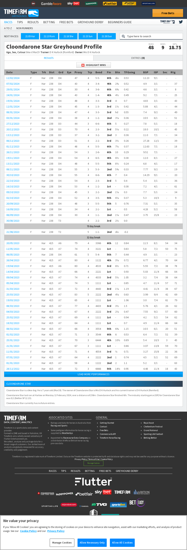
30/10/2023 (12, 175)
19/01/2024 (12, 101)
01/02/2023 (12, 334)
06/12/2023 (12, 141)
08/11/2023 (12, 169)
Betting (49, 22)
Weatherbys (67, 433)
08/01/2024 (12, 112)
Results (33, 22)
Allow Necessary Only (92, 544)
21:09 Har (30, 36)
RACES (53, 471)
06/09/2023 (12, 215)
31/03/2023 (12, 289)
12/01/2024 (12, 106)
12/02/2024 (12, 78)
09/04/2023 (12, 277)
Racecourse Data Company (75, 437)
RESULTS (75, 471)
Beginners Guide (120, 22)
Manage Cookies (93, 463)
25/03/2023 (12, 294)
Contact (103, 426)
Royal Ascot (149, 422)
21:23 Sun (88, 36)
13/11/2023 (12, 163)
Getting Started (107, 422)
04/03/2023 (12, 311)
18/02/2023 (12, 323)
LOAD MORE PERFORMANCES (93, 374)
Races (8, 22)
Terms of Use (93, 459)
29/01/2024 (12, 89)
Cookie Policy (107, 459)
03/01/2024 (12, 118)
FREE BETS (105, 471)
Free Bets (168, 13)
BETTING (90, 471)
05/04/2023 (12, 283)
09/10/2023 (12, 192)
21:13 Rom (49, 36)
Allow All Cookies (122, 544)
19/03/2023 (12, 300)
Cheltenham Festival (153, 426)
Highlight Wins (93, 65)
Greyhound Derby (90, 22)
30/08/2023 (12, 220)
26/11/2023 (12, 152)
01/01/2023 (12, 363)
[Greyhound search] (154, 36)
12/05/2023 (12, 249)
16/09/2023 (12, 209)
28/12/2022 (12, 368)
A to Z (8, 28)
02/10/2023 (12, 198)
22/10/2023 (12, 180)
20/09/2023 (12, 203)
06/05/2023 (12, 254)
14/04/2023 (12, 271)
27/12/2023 (12, 123)
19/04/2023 (12, 266)
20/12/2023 (12, 129)
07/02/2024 (12, 83)
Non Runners (24, 28)
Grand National (151, 430)
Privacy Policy (81, 459)
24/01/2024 (12, 95)
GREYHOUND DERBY (127, 471)
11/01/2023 (12, 351)
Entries (138, 58)
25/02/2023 (12, 317)
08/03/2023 (12, 306)
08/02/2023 (12, 329)
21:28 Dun (107, 36)
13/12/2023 (12, 135)
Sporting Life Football (153, 434)
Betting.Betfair (150, 437)
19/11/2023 (12, 158)
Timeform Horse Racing (110, 437)
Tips (20, 22)
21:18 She (68, 36)
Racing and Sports (59, 425)
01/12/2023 (12, 146)
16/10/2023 (12, 186)
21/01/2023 (12, 346)
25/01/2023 (12, 340)
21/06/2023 (12, 232)
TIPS (63, 471)
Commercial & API (108, 434)
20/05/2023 (12, 243)
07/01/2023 (12, 357)
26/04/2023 (12, 260)
